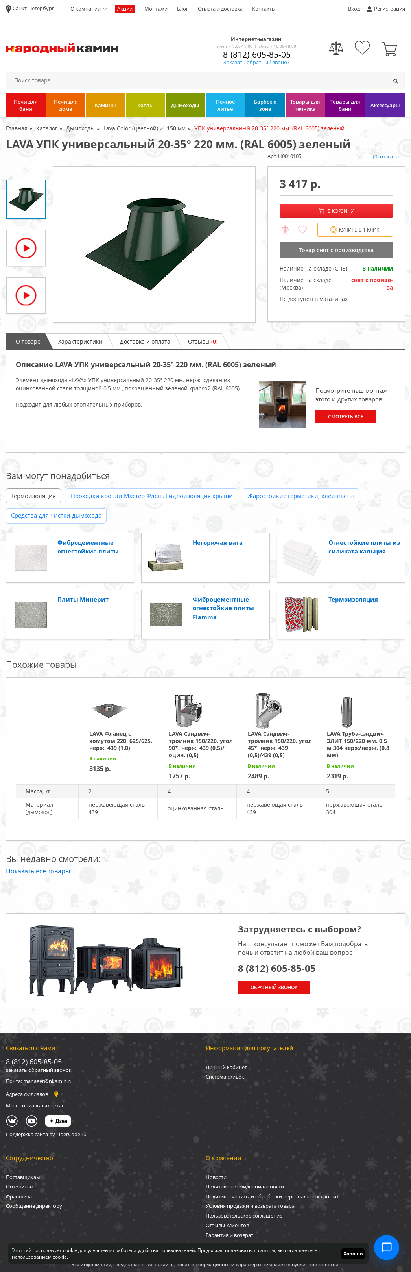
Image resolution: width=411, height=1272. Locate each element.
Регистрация (389, 8)
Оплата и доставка (220, 8)
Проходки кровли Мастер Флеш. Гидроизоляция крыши (152, 496)
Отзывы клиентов (227, 1225)
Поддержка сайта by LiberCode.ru (46, 1134)
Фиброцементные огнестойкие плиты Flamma (223, 608)
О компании (85, 8)
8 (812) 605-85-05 (257, 54)
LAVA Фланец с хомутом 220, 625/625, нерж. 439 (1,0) (120, 741)
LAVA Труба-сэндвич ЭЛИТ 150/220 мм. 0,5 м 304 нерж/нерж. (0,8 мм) (358, 744)
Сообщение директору (34, 1205)
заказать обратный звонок (39, 1069)
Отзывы (202, 341)
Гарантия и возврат (229, 1235)
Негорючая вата (218, 542)
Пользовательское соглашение (244, 1215)
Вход (354, 8)
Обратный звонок (274, 987)
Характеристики (80, 341)
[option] (154, 244)
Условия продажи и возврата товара (250, 1205)
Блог (182, 8)
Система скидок (225, 1076)
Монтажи (156, 8)
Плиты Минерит (83, 599)
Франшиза (19, 1196)
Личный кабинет (226, 1067)
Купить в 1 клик (354, 230)
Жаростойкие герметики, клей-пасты (301, 496)
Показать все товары (38, 871)
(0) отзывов (386, 156)
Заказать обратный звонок (256, 62)
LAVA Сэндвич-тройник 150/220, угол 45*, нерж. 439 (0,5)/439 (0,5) (280, 744)
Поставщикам (23, 1177)
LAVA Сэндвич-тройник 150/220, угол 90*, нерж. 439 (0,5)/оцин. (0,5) (201, 744)
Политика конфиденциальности (245, 1186)
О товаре (28, 341)
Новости (216, 1177)
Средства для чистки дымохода (56, 515)
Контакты (264, 8)
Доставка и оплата (145, 341)
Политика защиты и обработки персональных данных (272, 1196)
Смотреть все (345, 416)
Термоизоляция (33, 496)
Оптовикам (20, 1186)
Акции (125, 8)
